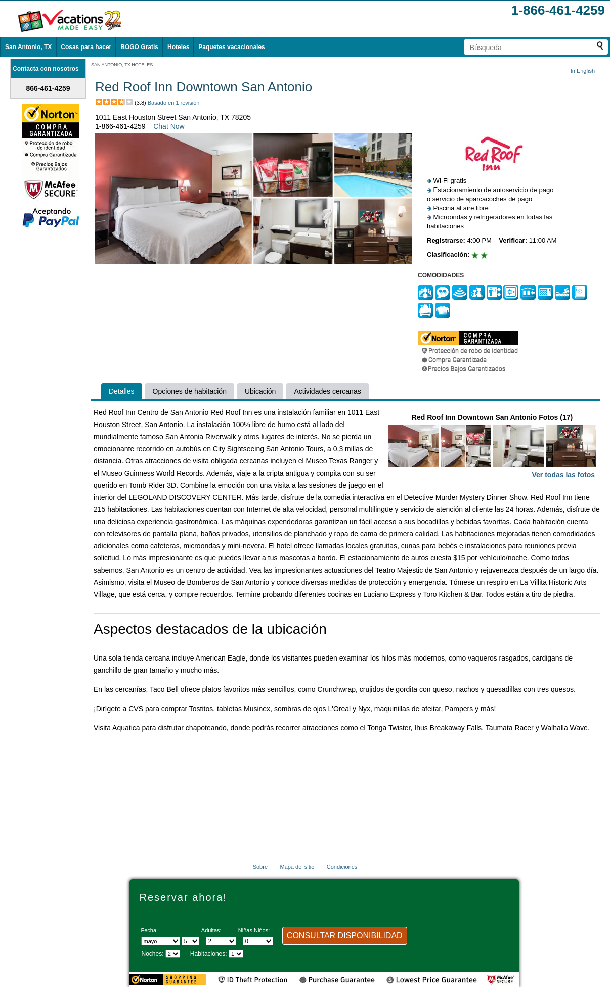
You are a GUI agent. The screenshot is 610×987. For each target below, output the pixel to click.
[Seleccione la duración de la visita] (172, 954)
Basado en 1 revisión (174, 103)
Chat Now (168, 126)
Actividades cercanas (327, 391)
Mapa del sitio (297, 867)
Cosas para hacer (86, 47)
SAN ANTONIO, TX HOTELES (122, 64)
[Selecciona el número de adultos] (221, 941)
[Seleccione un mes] (160, 941)
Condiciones (342, 867)
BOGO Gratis (139, 47)
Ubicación (260, 391)
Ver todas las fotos (563, 475)
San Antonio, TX (28, 47)
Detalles (122, 391)
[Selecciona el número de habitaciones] (236, 954)
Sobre (260, 867)
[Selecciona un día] (190, 941)
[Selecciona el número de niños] (258, 941)
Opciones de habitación (190, 391)
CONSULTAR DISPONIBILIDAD (345, 935)
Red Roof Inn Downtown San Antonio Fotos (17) (492, 447)
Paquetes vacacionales (231, 47)
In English (583, 71)
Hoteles (178, 47)
